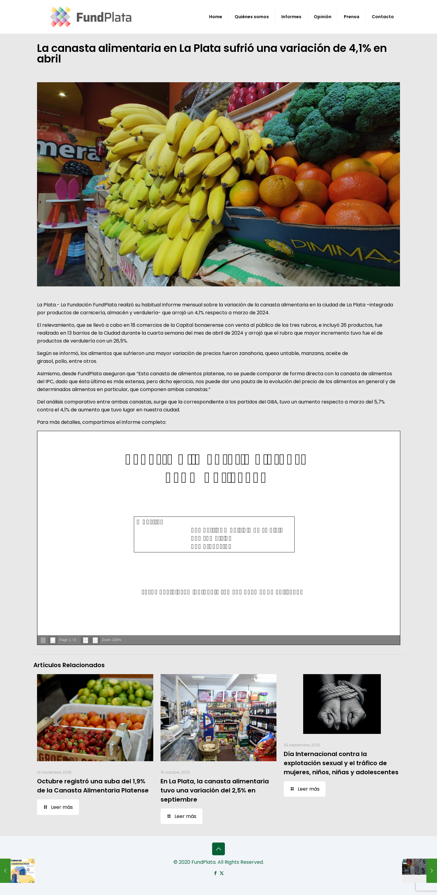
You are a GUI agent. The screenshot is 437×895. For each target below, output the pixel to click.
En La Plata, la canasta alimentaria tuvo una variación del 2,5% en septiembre (215, 790)
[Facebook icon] (215, 873)
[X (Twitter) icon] (221, 873)
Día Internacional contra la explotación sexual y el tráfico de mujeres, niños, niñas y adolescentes (341, 763)
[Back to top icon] (218, 849)
